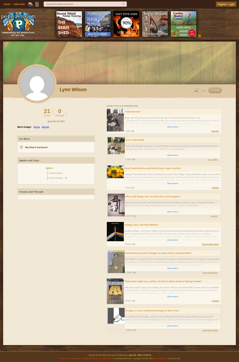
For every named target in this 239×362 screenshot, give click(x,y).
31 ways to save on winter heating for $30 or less (152, 310)
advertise (76, 358)
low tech (215, 131)
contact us (64, 358)
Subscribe (19, 4)
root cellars (213, 159)
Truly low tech (132, 111)
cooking (215, 188)
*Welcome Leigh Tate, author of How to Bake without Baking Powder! (163, 281)
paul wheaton (160, 358)
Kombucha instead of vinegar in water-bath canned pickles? (158, 253)
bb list (37, 127)
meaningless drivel (210, 244)
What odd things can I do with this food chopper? (152, 196)
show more (172, 127)
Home (7, 4)
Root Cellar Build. (135, 140)
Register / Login (226, 4)
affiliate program (90, 358)
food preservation (210, 273)
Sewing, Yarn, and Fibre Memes (141, 225)
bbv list (45, 127)
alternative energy (210, 330)
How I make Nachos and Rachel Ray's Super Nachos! (153, 168)
